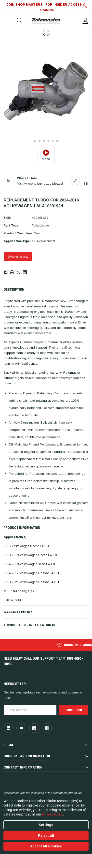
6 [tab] (57, 141)
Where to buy (18, 257)
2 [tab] (39, 141)
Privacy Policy (52, 814)
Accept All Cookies (46, 846)
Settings (46, 825)
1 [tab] (35, 141)
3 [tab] (44, 141)
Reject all (46, 835)
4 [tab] (48, 141)
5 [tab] (53, 141)
